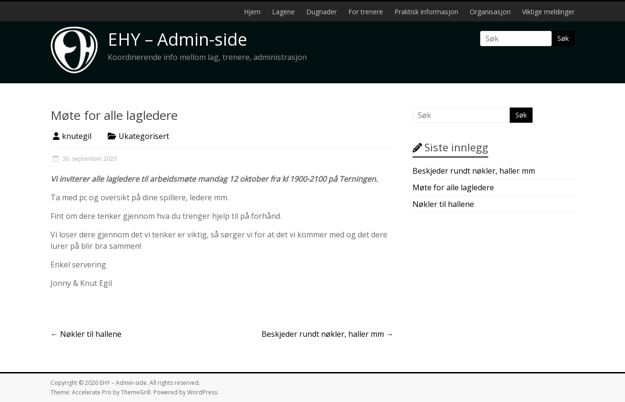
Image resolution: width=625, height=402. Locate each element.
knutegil (76, 136)
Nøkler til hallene (85, 334)
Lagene (283, 11)
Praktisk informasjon (426, 11)
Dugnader (321, 11)
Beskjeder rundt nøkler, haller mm (327, 334)
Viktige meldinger (548, 11)
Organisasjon (490, 11)
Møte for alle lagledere (453, 187)
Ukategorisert (144, 136)
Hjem (252, 11)
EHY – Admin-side (177, 39)
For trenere (365, 11)
